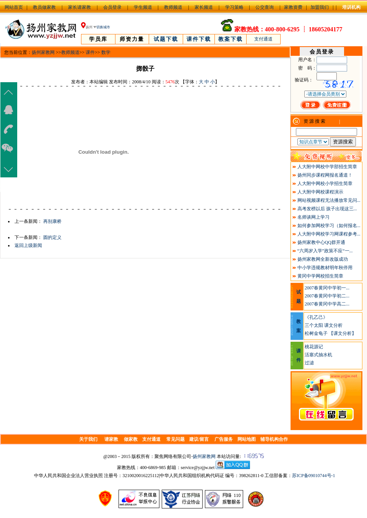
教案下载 (230, 39)
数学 (105, 52)
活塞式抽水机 (318, 354)
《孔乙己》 (316, 317)
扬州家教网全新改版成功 (322, 259)
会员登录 (112, 7)
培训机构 (351, 7)
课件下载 (199, 39)
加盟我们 (319, 7)
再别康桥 (52, 221)
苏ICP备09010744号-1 (313, 475)
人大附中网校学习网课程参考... (329, 234)
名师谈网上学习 (313, 217)
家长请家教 (79, 7)
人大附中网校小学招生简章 (324, 183)
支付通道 (263, 39)
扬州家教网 (43, 52)
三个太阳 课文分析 (324, 325)
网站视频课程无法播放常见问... (329, 200)
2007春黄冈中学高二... (327, 304)
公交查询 (264, 7)
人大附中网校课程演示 (320, 192)
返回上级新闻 (28, 245)
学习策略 (234, 7)
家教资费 (293, 7)
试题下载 (166, 39)
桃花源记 (314, 346)
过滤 (309, 362)
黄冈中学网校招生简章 (320, 276)
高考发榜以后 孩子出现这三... (327, 208)
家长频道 (204, 7)
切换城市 (103, 27)
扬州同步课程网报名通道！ (324, 175)
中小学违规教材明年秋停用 (324, 267)
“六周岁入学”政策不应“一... (325, 250)
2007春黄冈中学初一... (327, 288)
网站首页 (14, 7)
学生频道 (143, 7)
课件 (90, 52)
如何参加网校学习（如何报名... (329, 225)
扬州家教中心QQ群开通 (321, 242)
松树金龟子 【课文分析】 (330, 333)
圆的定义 (52, 237)
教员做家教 (44, 7)
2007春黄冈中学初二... (327, 296)
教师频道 (173, 7)
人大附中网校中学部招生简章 (327, 166)
